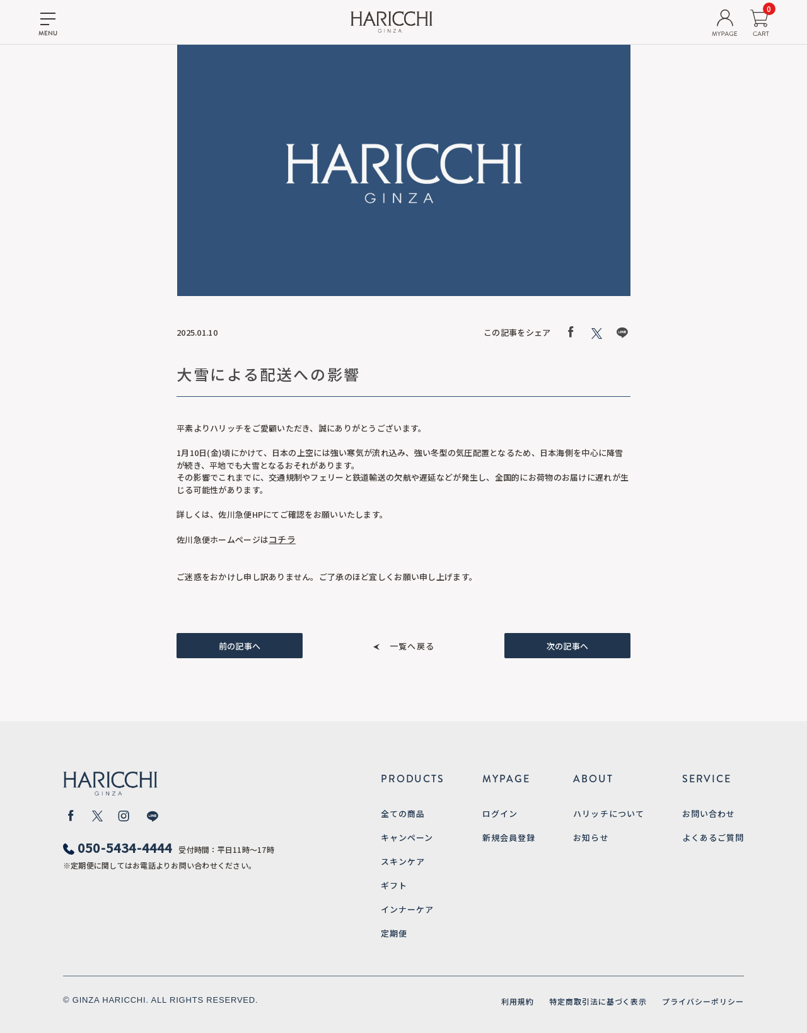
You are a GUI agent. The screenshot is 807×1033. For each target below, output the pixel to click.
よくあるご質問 (713, 837)
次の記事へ (567, 646)
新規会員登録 (508, 837)
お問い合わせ (708, 813)
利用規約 (517, 1001)
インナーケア (407, 909)
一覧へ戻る (412, 646)
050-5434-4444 (125, 847)
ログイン (500, 813)
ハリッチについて (608, 813)
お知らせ (590, 837)
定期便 (394, 933)
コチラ (282, 539)
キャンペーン (407, 837)
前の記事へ (239, 646)
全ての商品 (403, 813)
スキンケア (403, 861)
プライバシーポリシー (703, 1001)
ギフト (394, 885)
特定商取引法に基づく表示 (598, 1001)
